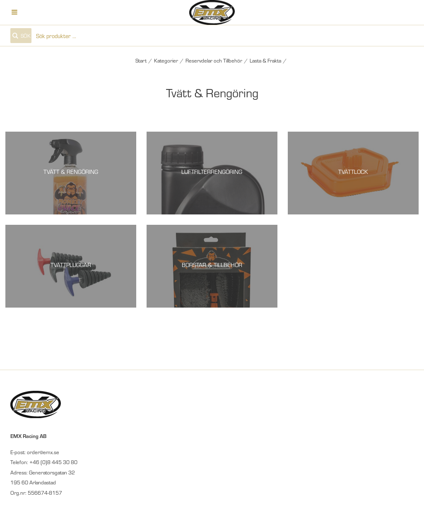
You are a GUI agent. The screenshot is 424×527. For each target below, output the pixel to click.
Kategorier (166, 60)
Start (141, 60)
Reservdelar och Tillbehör (214, 60)
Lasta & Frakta (265, 60)
